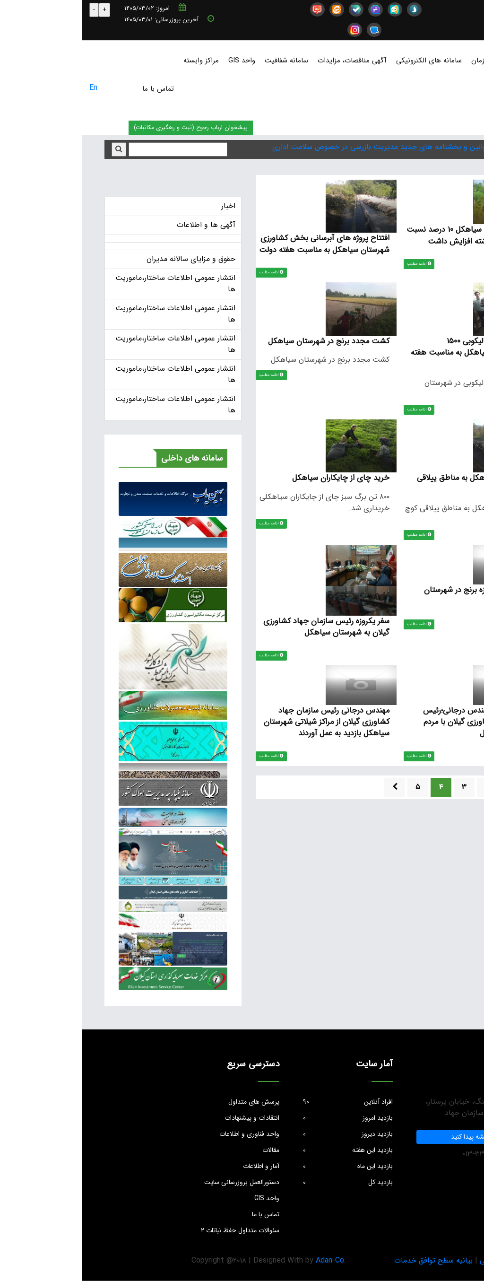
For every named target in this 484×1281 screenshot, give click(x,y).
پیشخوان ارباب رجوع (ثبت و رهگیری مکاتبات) (108, 127)
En (11, 88)
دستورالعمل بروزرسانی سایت (159, 1182)
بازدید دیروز (266, 1134)
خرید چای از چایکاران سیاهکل (258, 479)
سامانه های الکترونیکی (347, 60)
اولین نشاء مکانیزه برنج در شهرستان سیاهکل (397, 598)
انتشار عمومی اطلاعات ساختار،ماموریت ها (93, 283)
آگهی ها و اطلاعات (124, 225)
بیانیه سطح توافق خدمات (351, 1260)
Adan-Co (247, 1260)
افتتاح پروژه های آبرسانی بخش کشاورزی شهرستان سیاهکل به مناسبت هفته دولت (241, 244)
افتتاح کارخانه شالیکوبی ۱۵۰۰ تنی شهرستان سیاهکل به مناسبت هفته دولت (391, 353)
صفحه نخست (457, 60)
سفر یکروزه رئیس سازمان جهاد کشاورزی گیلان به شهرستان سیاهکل (243, 630)
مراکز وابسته (119, 60)
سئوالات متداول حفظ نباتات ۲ (158, 1230)
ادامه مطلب (339, 264)
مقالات (188, 1150)
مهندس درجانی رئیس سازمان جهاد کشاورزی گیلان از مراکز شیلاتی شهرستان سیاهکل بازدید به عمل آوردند (243, 726)
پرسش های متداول (171, 1102)
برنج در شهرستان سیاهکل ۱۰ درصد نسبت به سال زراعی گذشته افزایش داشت (388, 235)
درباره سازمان (408, 60)
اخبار (146, 206)
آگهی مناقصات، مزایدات (269, 60)
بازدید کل (266, 1182)
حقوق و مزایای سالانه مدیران (108, 259)
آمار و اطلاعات (179, 1166)
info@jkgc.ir (445, 9)
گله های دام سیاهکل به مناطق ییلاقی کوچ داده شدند (394, 485)
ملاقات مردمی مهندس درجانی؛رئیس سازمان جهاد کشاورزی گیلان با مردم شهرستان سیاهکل (396, 726)
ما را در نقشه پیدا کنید (398, 1137)
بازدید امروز (266, 1118)
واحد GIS (159, 60)
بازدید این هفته (266, 1150)
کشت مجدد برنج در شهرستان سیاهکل (245, 342)
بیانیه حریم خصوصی (430, 1260)
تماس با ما (76, 89)
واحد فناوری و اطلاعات (167, 1134)
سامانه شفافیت (204, 60)
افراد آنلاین (266, 1101)
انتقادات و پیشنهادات (169, 1118)
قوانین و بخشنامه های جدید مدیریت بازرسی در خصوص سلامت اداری (298, 147)
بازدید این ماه (266, 1166)
